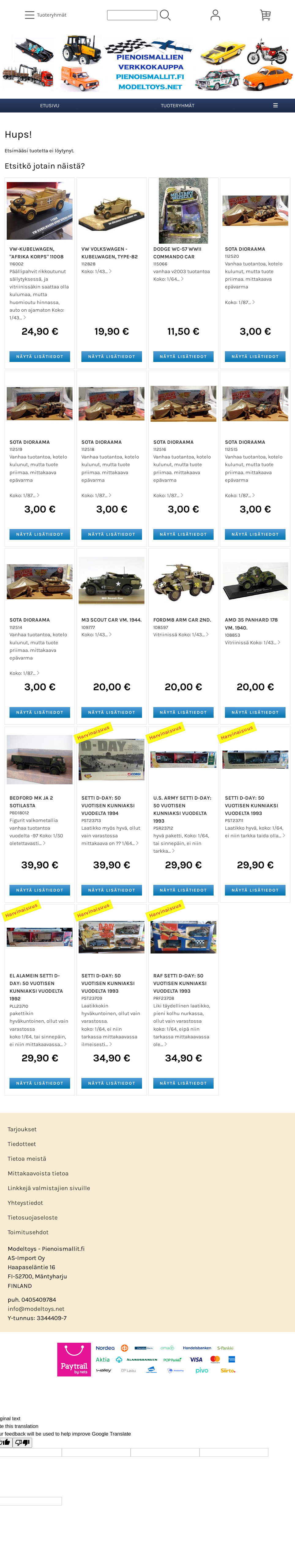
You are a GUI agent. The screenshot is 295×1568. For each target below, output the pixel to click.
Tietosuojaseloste (33, 1217)
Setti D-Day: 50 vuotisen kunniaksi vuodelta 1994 (108, 805)
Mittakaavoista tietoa (38, 1173)
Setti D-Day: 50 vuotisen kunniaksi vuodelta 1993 (251, 805)
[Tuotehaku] (132, 15)
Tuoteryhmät (177, 105)
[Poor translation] (22, 1443)
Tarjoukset (22, 1129)
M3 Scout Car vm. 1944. (111, 620)
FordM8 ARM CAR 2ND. (182, 620)
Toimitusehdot (28, 1232)
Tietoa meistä (27, 1158)
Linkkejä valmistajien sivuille (49, 1188)
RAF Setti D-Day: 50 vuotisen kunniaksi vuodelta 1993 (180, 983)
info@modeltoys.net (36, 1308)
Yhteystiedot (25, 1202)
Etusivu (49, 105)
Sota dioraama (245, 249)
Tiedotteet (22, 1143)
